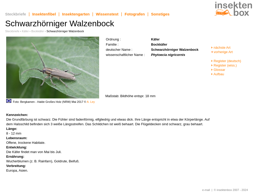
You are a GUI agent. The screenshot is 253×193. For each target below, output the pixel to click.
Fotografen (135, 14)
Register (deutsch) (226, 61)
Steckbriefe (15, 14)
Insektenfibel (44, 14)
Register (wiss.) (224, 65)
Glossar (218, 70)
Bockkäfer (37, 31)
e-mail (206, 189)
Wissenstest (107, 14)
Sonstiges (160, 14)
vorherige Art (222, 52)
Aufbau (217, 74)
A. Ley (91, 101)
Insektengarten (76, 14)
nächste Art (221, 47)
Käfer (25, 31)
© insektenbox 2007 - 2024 (231, 189)
